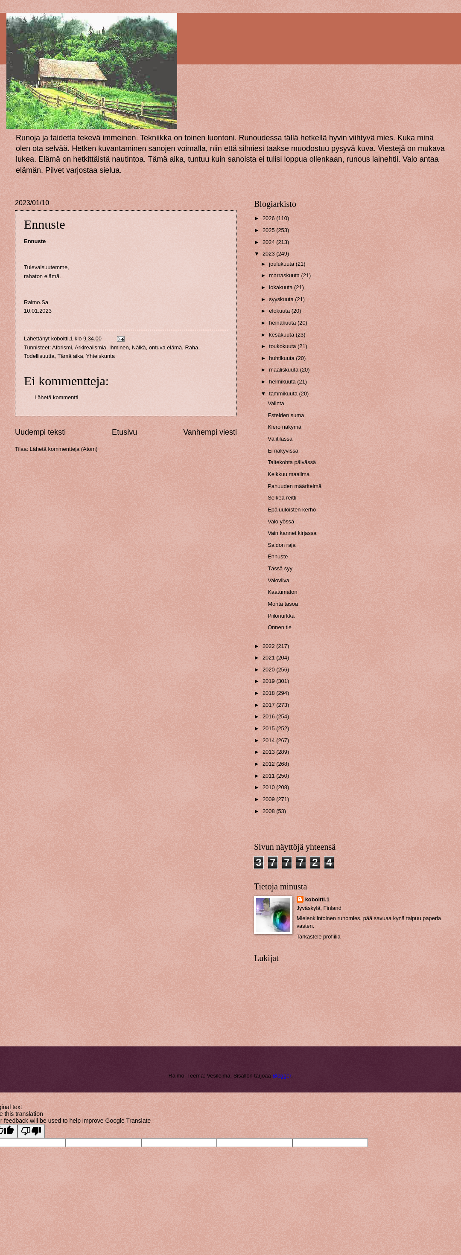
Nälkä (139, 347)
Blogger (281, 1075)
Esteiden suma (286, 415)
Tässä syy (280, 568)
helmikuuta (283, 381)
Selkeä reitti (282, 497)
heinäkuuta (283, 323)
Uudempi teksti (40, 432)
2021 (269, 657)
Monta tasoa (283, 604)
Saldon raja (281, 545)
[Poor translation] (31, 1131)
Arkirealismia (90, 347)
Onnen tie (280, 627)
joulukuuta (282, 264)
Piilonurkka (281, 616)
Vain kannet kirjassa (292, 533)
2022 (269, 646)
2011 (269, 776)
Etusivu (124, 432)
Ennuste (278, 556)
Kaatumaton (282, 592)
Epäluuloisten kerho (292, 509)
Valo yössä (281, 521)
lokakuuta (281, 287)
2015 (269, 728)
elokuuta (280, 311)
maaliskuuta (284, 369)
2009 (269, 799)
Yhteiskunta (100, 356)
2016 (269, 716)
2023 (269, 253)
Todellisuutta (39, 356)
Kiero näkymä (284, 427)
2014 (269, 740)
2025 (269, 230)
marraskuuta (285, 275)
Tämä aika (70, 356)
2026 (269, 218)
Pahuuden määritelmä (294, 486)
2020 (269, 669)
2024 (269, 242)
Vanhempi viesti (210, 432)
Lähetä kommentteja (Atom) (64, 449)
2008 (269, 811)
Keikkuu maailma (288, 474)
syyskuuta (282, 299)
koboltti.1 (317, 899)
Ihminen (119, 347)
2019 (269, 681)
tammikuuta (284, 393)
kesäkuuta (282, 334)
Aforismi (62, 347)
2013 (269, 752)
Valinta (276, 403)
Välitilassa (280, 439)
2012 (269, 764)
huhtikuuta (282, 358)
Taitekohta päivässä (292, 462)
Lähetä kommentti (56, 397)
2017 (269, 705)
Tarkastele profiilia (319, 936)
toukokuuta (283, 346)
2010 (269, 787)
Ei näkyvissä (283, 450)
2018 (269, 693)
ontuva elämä (165, 347)
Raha (191, 347)
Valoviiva (278, 580)
